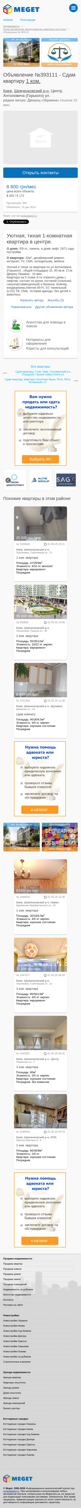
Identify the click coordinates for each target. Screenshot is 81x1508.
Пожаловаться (21, 307)
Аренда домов (11, 1387)
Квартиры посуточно (14, 1382)
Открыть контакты (40, 172)
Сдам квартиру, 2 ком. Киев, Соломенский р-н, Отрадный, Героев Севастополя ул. (43, 373)
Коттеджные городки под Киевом (21, 1434)
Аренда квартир (12, 1377)
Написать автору (32, 300)
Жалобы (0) (56, 300)
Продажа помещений (15, 1284)
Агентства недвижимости (17, 1294)
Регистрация (27, 19)
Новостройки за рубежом (17, 1356)
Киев (7, 91)
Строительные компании (16, 1361)
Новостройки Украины (15, 1320)
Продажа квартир (12, 1263)
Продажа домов (12, 1274)
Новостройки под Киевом (17, 1331)
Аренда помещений (14, 1403)
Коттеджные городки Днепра (19, 1439)
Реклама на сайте (13, 1305)
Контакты (8, 1299)
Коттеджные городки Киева (18, 1429)
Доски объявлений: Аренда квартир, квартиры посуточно (34, 29)
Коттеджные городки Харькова (20, 1449)
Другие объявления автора (54, 307)
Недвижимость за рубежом (18, 1289)
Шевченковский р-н (31, 91)
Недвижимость (11, 26)
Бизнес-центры (11, 1408)
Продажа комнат (12, 1269)
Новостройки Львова (14, 1351)
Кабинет (8, 19)
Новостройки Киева (14, 1325)
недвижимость (29, 215)
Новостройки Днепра (14, 1336)
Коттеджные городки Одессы (19, 1444)
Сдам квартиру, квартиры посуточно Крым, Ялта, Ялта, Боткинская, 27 (38, 381)
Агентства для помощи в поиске (45, 324)
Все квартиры (40, 366)
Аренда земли (11, 1398)
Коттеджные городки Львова (18, 1455)
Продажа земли (12, 1279)
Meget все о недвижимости (40, 1479)
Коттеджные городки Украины (19, 1424)
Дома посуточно (12, 1393)
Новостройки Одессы (15, 1341)
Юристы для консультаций (47, 348)
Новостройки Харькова (16, 1346)
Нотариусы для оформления (38, 341)
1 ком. (33, 81)
